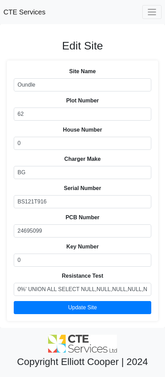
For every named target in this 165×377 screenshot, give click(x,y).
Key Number (82, 247)
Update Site (82, 307)
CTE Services (24, 12)
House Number (82, 130)
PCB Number (83, 217)
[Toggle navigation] (152, 12)
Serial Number (82, 188)
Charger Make (82, 159)
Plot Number (82, 100)
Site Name (82, 71)
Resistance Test (82, 276)
